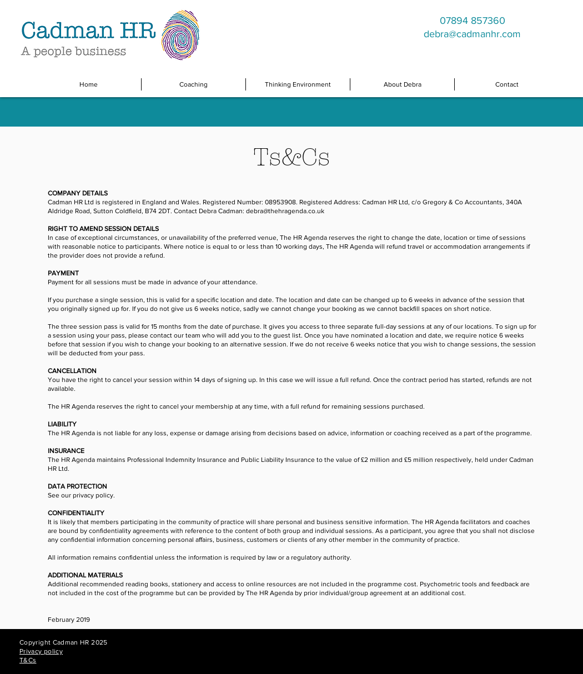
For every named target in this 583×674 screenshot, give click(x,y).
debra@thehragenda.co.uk (285, 211)
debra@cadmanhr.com (472, 33)
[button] (193, 84)
